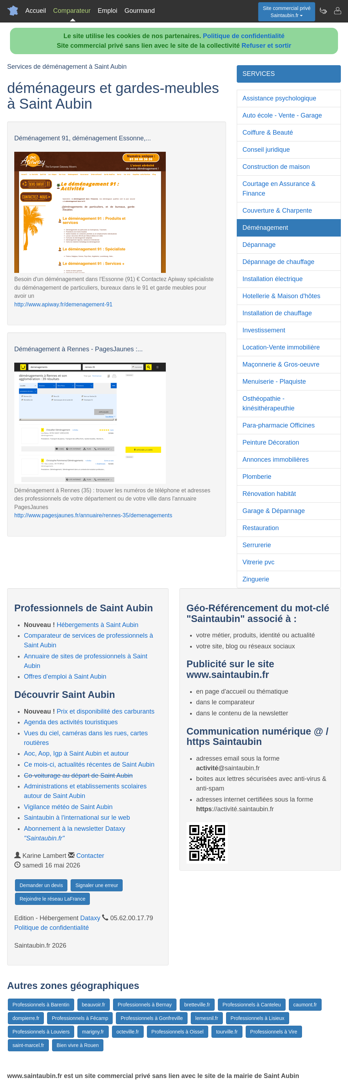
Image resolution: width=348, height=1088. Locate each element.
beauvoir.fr (93, 1004)
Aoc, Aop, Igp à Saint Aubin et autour (76, 753)
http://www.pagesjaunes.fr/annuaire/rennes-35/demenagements (93, 515)
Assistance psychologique (279, 98)
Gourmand (139, 10)
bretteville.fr (197, 1004)
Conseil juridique (266, 149)
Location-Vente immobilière (281, 347)
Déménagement (265, 227)
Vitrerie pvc (258, 562)
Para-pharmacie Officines (278, 425)
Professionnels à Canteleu (251, 1004)
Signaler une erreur (96, 885)
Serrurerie (256, 545)
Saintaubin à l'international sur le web (77, 817)
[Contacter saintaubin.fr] (337, 10)
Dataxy (90, 918)
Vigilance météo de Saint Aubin (68, 806)
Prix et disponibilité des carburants (105, 711)
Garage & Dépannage (273, 510)
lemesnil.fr (206, 1018)
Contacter (90, 855)
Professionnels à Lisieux (258, 1018)
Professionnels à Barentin (41, 1004)
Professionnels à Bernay (145, 1004)
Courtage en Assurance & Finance (279, 188)
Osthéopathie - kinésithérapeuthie (268, 403)
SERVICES (258, 73)
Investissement (263, 330)
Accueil (35, 10)
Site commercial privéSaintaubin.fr (287, 11)
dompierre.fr (25, 1018)
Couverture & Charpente (277, 210)
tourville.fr (227, 1032)
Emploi (107, 10)
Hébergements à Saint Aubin (97, 624)
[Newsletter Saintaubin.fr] (323, 10)
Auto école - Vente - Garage (282, 115)
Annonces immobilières (275, 459)
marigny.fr (93, 1032)
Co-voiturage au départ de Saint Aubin (78, 775)
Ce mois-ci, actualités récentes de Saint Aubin (89, 764)
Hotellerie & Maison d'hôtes (281, 296)
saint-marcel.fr (28, 1045)
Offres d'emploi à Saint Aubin (65, 676)
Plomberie (256, 476)
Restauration (260, 528)
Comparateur (72, 10)
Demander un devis (41, 885)
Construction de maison (276, 166)
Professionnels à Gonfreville (152, 1018)
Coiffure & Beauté (267, 132)
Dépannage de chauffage (278, 261)
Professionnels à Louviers (41, 1032)
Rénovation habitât (269, 493)
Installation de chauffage (277, 313)
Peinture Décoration (270, 442)
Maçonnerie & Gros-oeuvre (280, 364)
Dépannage (259, 244)
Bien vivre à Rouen (78, 1045)
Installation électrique (272, 279)
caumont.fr (305, 1004)
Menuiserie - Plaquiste (274, 381)
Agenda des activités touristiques (71, 722)
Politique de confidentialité (244, 36)
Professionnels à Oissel (178, 1032)
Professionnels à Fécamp (80, 1018)
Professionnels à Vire (273, 1032)
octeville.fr (128, 1032)
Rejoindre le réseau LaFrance (52, 899)
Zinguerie (255, 579)
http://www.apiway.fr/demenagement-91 (63, 304)
